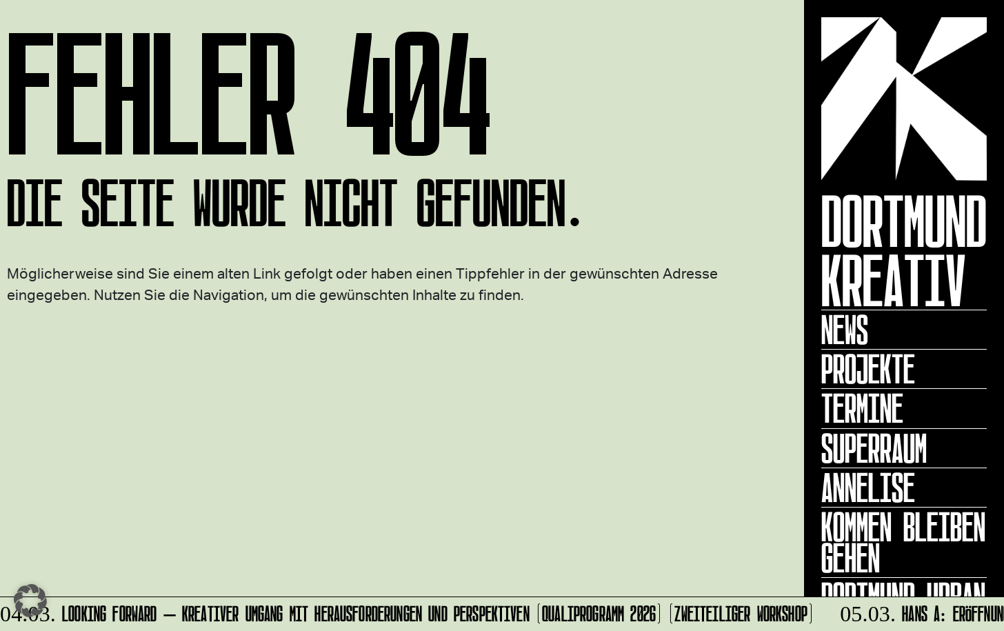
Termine (862, 408)
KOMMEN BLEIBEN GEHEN (903, 542)
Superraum (874, 448)
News (844, 329)
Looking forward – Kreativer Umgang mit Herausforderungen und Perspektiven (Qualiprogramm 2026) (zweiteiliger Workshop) (407, 611)
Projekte (868, 369)
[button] (30, 600)
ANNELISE (868, 487)
